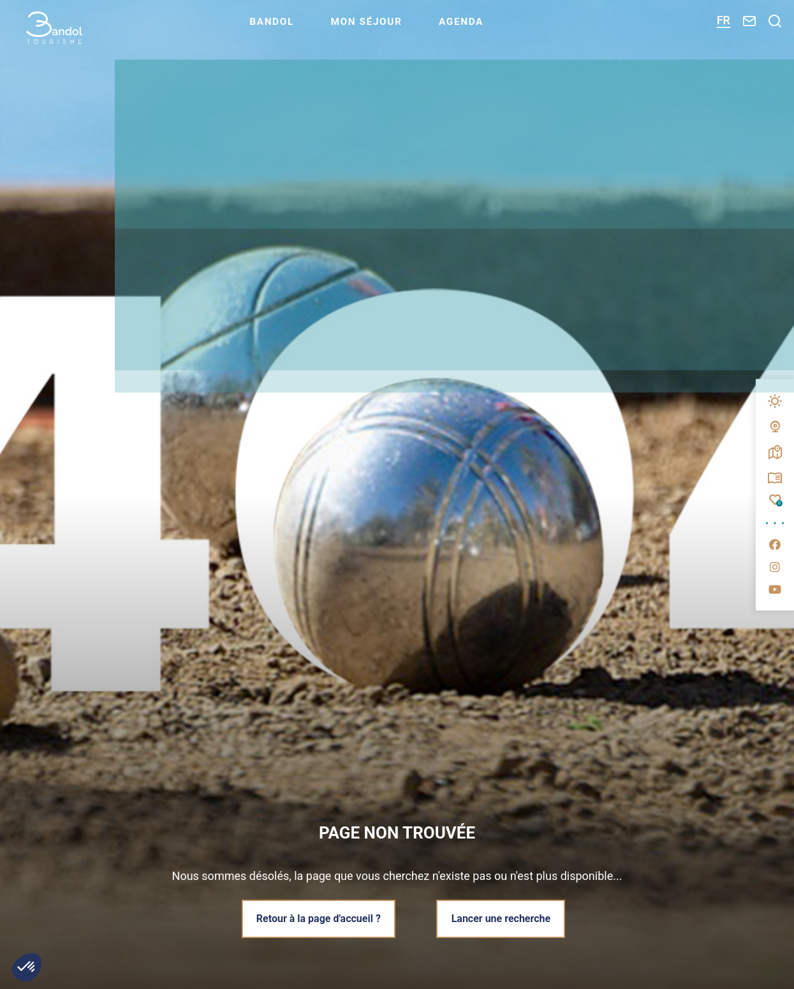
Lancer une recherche (502, 918)
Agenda (494, 29)
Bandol (298, 29)
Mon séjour (396, 29)
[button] (26, 967)
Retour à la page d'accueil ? (316, 918)
